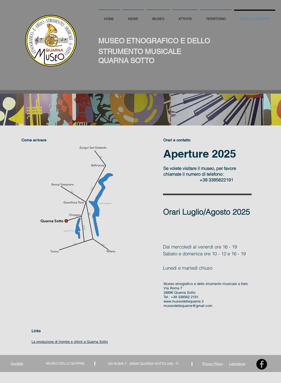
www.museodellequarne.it (184, 301)
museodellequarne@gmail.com (188, 306)
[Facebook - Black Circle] (261, 364)
